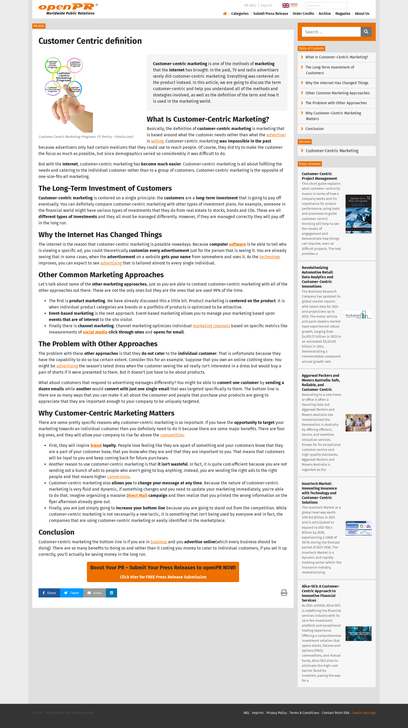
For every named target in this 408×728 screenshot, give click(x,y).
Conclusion (314, 129)
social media (95, 332)
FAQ (246, 713)
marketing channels (211, 325)
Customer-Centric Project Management (319, 176)
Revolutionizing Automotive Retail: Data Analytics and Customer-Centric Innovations (317, 277)
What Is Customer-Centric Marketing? (336, 57)
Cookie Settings (364, 713)
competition (172, 435)
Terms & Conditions (304, 713)
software (237, 244)
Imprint (266, 5)
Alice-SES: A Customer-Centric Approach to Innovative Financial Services (321, 593)
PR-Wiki (250, 5)
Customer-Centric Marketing (332, 150)
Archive (325, 13)
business (159, 541)
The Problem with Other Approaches (336, 103)
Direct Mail (136, 495)
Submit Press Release (270, 13)
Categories (240, 13)
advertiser (276, 134)
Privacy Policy (276, 713)
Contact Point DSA (335, 713)
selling (157, 141)
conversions (118, 476)
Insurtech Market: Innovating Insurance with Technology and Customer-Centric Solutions (319, 493)
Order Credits (303, 13)
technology (269, 256)
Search (358, 5)
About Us (362, 13)
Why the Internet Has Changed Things (336, 83)
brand (96, 445)
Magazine (342, 13)
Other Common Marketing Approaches (337, 93)
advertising (111, 263)
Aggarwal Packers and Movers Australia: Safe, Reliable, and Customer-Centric (321, 382)
